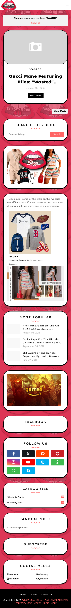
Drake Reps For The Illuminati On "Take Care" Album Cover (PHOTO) (42, 341)
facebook (13, 574)
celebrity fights (36, 497)
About (34, 594)
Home (23, 594)
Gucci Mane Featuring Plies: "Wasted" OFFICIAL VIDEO (35, 79)
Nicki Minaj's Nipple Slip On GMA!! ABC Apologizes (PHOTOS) (40, 327)
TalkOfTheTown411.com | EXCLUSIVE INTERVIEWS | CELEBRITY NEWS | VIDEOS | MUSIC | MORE (41, 602)
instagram (14, 578)
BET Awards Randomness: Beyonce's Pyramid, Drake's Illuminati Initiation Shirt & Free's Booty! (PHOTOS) (41, 354)
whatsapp (43, 574)
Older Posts (60, 111)
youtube (43, 578)
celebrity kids (36, 502)
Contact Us (47, 594)
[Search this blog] (28, 134)
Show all (35, 23)
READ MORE (36, 95)
